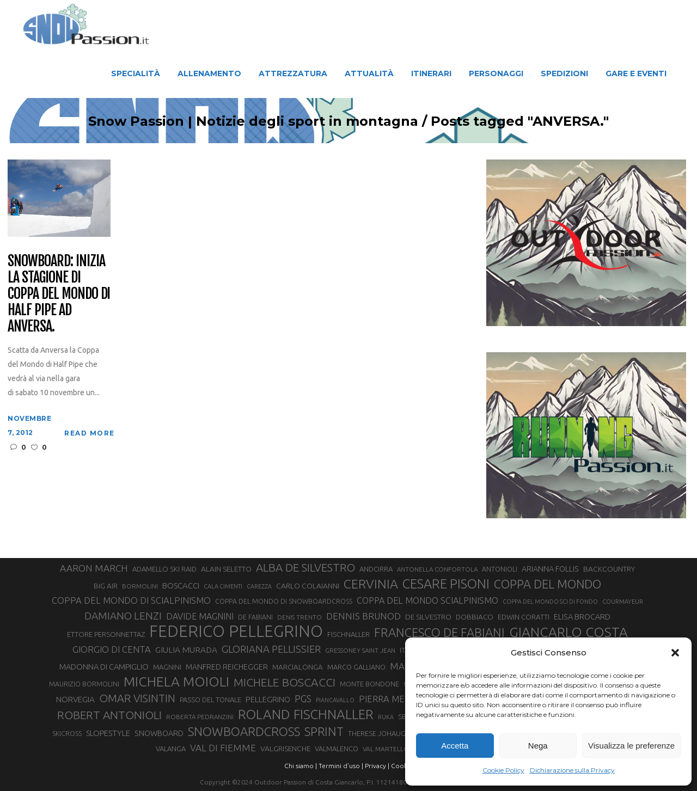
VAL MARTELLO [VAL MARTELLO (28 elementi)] (386, 748)
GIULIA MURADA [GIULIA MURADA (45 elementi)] (186, 649)
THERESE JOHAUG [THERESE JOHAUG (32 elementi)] (377, 733)
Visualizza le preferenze (631, 745)
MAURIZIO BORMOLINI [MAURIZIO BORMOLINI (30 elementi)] (84, 684)
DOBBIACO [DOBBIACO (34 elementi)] (474, 617)
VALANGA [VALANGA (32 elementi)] (171, 748)
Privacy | (377, 765)
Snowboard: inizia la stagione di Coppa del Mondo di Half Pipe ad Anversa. (59, 293)
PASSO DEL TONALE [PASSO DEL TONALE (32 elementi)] (210, 699)
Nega (538, 745)
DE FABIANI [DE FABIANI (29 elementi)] (255, 617)
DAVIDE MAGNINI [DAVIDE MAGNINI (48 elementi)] (200, 616)
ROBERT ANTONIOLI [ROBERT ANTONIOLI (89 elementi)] (109, 714)
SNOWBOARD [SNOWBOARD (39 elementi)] (159, 733)
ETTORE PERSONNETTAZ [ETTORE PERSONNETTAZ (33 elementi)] (106, 634)
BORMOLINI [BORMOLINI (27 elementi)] (140, 586)
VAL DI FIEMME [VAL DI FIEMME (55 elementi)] (223, 748)
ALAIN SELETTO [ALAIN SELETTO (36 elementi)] (226, 569)
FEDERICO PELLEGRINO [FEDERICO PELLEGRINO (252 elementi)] (236, 631)
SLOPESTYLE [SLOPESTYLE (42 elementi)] (108, 733)
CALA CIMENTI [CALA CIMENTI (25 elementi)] (223, 586)
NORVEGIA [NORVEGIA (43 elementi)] (75, 699)
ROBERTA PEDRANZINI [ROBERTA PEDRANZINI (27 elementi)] (200, 716)
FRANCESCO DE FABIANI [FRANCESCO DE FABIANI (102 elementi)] (439, 632)
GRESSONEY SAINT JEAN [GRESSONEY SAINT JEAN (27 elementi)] (360, 650)
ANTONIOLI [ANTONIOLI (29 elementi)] (499, 569)
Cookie (402, 765)
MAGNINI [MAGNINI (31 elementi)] (167, 667)
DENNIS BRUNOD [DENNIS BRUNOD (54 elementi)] (363, 616)
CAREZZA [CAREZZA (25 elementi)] (259, 586)
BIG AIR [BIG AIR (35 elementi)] (106, 585)
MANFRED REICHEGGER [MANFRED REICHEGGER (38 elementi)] (227, 667)
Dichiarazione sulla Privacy (572, 770)
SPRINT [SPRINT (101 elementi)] (324, 731)
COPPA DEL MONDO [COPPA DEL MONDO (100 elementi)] (547, 584)
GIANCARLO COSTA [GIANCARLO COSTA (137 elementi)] (568, 632)
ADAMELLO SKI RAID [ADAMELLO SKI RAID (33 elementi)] (164, 569)
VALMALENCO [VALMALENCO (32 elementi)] (336, 748)
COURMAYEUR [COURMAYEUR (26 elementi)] (622, 601)
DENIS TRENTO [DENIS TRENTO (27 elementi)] (299, 617)
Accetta (454, 745)
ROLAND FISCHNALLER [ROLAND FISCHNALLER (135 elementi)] (306, 714)
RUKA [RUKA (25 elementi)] (386, 717)
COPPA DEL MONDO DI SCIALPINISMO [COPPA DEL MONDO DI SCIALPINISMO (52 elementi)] (131, 600)
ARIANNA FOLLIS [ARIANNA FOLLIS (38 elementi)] (550, 569)
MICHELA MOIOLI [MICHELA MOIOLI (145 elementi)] (176, 682)
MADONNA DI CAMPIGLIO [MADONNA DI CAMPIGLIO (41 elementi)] (104, 666)
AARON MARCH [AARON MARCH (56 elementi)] (94, 568)
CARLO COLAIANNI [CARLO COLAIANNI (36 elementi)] (307, 585)
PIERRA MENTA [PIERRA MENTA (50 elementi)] (390, 699)
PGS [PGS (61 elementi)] (303, 698)
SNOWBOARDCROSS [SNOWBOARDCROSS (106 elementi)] (244, 731)
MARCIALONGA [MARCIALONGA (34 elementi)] (297, 667)
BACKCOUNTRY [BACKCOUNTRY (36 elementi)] (609, 569)
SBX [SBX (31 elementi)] (404, 716)
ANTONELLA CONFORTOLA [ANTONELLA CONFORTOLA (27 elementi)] (437, 569)
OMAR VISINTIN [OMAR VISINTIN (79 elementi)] (137, 698)
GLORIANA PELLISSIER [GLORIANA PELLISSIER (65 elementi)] (271, 648)
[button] (675, 652)
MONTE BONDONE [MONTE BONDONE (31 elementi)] (369, 684)
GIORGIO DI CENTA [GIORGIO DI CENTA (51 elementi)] (111, 649)
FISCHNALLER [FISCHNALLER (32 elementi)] (348, 634)
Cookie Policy (503, 770)
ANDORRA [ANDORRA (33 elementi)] (376, 569)
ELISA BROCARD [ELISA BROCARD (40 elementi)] (582, 616)
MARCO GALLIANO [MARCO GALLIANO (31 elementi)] (356, 667)
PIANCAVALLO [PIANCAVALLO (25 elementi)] (335, 700)
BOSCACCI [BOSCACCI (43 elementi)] (180, 585)
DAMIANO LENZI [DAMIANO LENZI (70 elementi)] (123, 616)
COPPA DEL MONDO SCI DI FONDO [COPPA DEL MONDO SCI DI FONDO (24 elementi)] (550, 601)
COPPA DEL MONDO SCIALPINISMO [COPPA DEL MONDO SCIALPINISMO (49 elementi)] (427, 600)
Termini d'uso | (341, 765)
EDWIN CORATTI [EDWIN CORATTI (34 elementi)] (523, 617)
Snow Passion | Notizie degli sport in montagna (253, 121)
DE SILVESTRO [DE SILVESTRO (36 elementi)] (428, 616)
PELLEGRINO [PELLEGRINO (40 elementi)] (268, 699)
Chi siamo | (300, 765)
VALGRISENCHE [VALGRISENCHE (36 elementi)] (285, 748)
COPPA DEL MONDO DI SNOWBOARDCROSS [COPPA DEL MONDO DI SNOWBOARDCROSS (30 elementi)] (283, 601)
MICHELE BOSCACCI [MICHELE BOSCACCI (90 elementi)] (284, 682)
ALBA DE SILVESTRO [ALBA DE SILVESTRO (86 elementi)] (305, 567)
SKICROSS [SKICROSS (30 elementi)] (67, 733)
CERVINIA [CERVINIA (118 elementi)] (371, 584)
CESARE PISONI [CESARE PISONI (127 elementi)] (446, 584)
